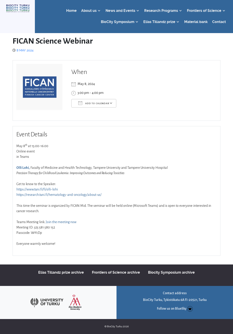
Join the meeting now (61, 222)
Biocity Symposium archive (171, 272)
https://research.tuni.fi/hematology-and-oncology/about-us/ (59, 195)
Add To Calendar (93, 103)
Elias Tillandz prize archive (61, 272)
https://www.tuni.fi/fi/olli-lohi (37, 189)
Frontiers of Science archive (116, 272)
